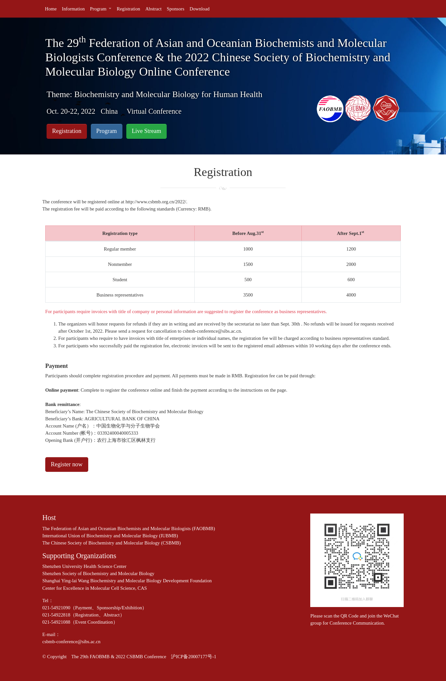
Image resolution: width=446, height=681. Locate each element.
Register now (67, 464)
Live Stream (146, 131)
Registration (66, 131)
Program (106, 131)
